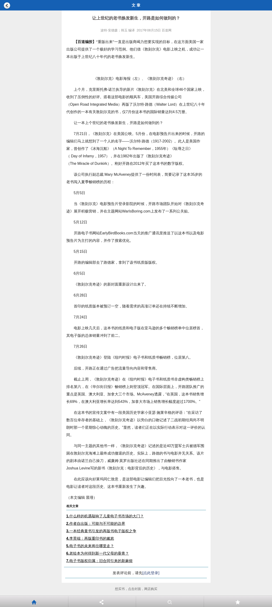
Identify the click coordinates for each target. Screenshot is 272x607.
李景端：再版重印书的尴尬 (90, 538)
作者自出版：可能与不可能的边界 (95, 524)
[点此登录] (150, 573)
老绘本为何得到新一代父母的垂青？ (97, 553)
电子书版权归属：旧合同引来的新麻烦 (99, 561)
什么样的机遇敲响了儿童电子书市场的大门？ (105, 516)
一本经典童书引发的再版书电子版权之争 (101, 531)
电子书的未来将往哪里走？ (90, 546)
